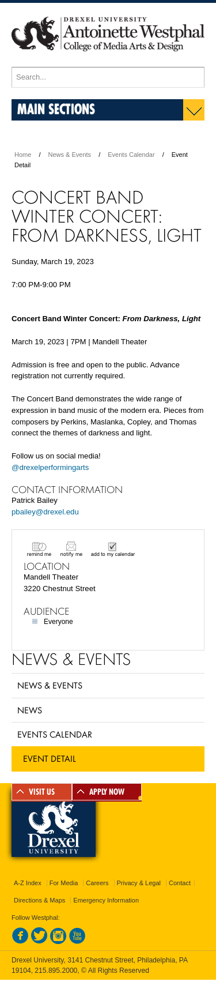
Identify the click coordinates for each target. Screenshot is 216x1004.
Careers (97, 882)
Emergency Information (106, 900)
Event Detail (49, 758)
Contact (180, 882)
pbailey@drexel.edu (45, 511)
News (29, 710)
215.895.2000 (56, 971)
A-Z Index (27, 882)
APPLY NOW (106, 792)
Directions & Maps (39, 900)
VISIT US (42, 792)
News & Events (70, 154)
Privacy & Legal (139, 882)
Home (22, 154)
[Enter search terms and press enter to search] (108, 77)
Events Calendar (131, 154)
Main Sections (56, 108)
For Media (64, 882)
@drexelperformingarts (50, 467)
